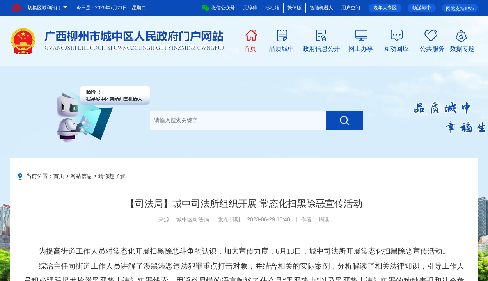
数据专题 (462, 48)
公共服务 (432, 48)
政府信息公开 (321, 48)
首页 (250, 48)
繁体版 (294, 8)
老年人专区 (385, 8)
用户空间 (350, 8)
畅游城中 (421, 8)
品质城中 (281, 48)
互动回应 (396, 48)
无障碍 (250, 8)
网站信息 (81, 176)
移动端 (272, 8)
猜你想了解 (112, 176)
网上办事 (360, 48)
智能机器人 (321, 8)
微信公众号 (218, 8)
